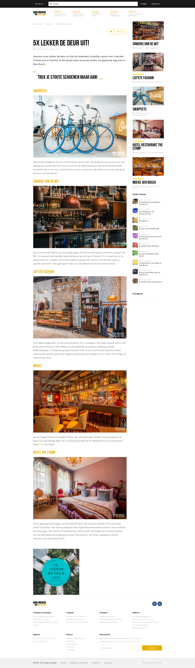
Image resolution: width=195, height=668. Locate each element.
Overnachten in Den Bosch (77, 622)
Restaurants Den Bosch (75, 616)
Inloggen (143, 4)
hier (42, 444)
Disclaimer (96, 663)
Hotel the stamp (44, 452)
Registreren (156, 4)
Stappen (70, 612)
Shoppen (103, 612)
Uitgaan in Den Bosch (75, 619)
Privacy (63, 663)
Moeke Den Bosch (144, 182)
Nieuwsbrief (104, 634)
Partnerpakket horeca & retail (45, 622)
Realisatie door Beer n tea (152, 663)
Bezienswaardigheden (142, 616)
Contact (36, 625)
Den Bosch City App (41, 619)
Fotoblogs (70, 650)
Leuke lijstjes (71, 644)
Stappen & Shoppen (42, 612)
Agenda (36, 634)
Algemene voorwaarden (79, 663)
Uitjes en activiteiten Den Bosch (146, 622)
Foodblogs (70, 641)
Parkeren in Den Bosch (108, 622)
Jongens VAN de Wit (46, 181)
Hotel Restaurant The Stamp (148, 146)
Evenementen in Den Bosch (44, 638)
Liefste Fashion (43, 271)
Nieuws (69, 634)
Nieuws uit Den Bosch (75, 638)
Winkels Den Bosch (107, 616)
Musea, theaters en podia (143, 619)
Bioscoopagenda (40, 641)
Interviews (70, 647)
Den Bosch (40, 4)
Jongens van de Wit (146, 43)
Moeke (37, 365)
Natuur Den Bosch (140, 628)
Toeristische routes (141, 625)
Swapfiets (40, 90)
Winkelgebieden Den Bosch (110, 619)
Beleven (136, 612)
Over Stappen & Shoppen (43, 616)
